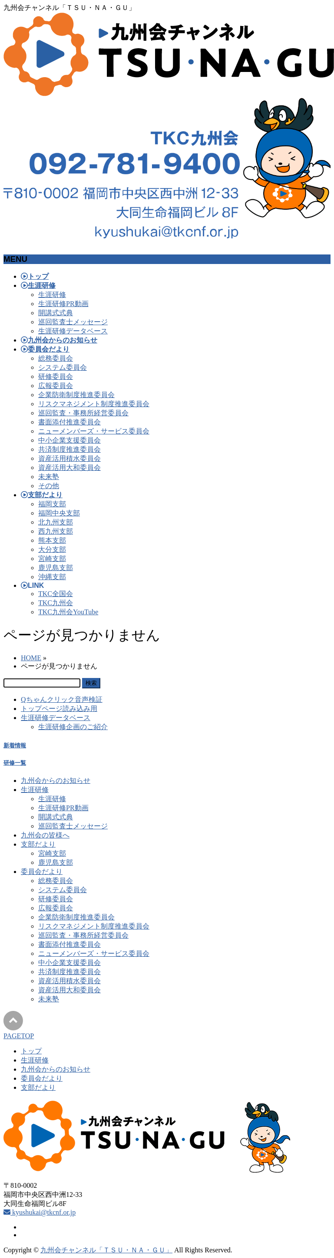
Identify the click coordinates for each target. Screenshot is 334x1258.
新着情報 (14, 745)
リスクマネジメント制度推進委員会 (93, 403)
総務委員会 (55, 358)
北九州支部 (55, 522)
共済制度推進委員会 (69, 449)
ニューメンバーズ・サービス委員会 (93, 431)
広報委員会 (55, 385)
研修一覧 (14, 762)
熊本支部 (52, 540)
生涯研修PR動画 (63, 303)
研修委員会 (55, 376)
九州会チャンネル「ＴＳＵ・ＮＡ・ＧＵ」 (106, 1250)
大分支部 (52, 549)
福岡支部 (52, 504)
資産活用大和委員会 (69, 467)
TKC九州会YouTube (68, 612)
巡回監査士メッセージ (73, 322)
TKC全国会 (55, 593)
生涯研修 (52, 294)
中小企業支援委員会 (69, 440)
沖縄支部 (52, 576)
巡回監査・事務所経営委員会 (83, 413)
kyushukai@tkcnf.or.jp (39, 1212)
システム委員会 (62, 367)
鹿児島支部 (55, 567)
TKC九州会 (55, 602)
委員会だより (42, 871)
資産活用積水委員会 (69, 458)
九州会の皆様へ (45, 835)
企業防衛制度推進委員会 (76, 394)
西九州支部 (55, 531)
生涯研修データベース (73, 331)
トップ (31, 1051)
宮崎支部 (52, 558)
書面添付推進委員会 (69, 422)
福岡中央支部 (59, 513)
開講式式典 (55, 312)
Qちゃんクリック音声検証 (62, 699)
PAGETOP (18, 1036)
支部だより (38, 844)
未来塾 (48, 476)
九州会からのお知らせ (55, 780)
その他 (48, 485)
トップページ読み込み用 (59, 708)
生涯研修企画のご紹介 (73, 726)
